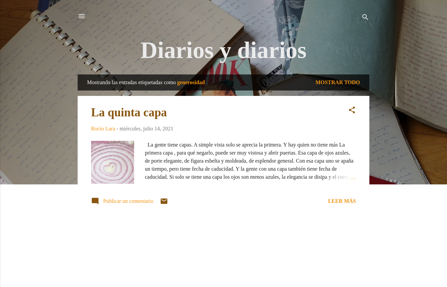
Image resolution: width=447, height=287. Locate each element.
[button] (352, 111)
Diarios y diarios (223, 50)
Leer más (342, 201)
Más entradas (223, 232)
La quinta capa (129, 112)
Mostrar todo (338, 82)
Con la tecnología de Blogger (223, 256)
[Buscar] (365, 18)
